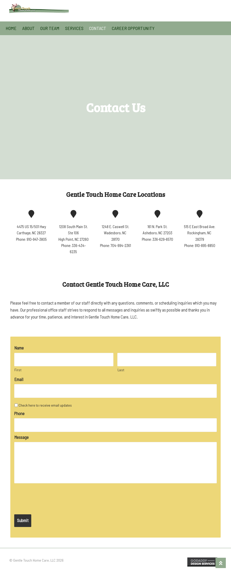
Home (11, 28)
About (28, 28)
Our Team (49, 28)
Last (121, 370)
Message (21, 437)
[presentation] (53, 496)
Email (18, 379)
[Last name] (167, 360)
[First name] (63, 360)
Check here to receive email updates (45, 405)
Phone (19, 413)
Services (74, 28)
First (17, 370)
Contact (97, 28)
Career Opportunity (133, 28)
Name (19, 347)
